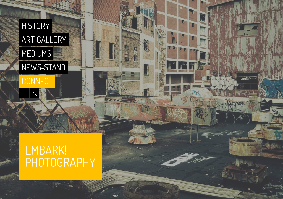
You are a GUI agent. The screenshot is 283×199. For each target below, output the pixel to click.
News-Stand (45, 67)
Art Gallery (45, 39)
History (37, 25)
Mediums (38, 53)
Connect (38, 81)
